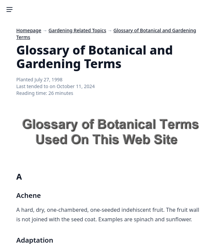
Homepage (28, 30)
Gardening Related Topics (77, 30)
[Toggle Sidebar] (9, 9)
